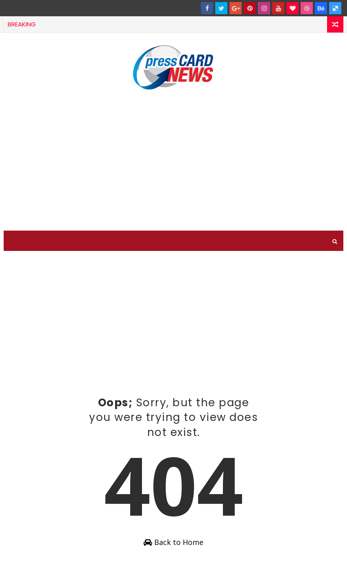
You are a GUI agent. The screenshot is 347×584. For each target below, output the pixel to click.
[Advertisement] (174, 161)
